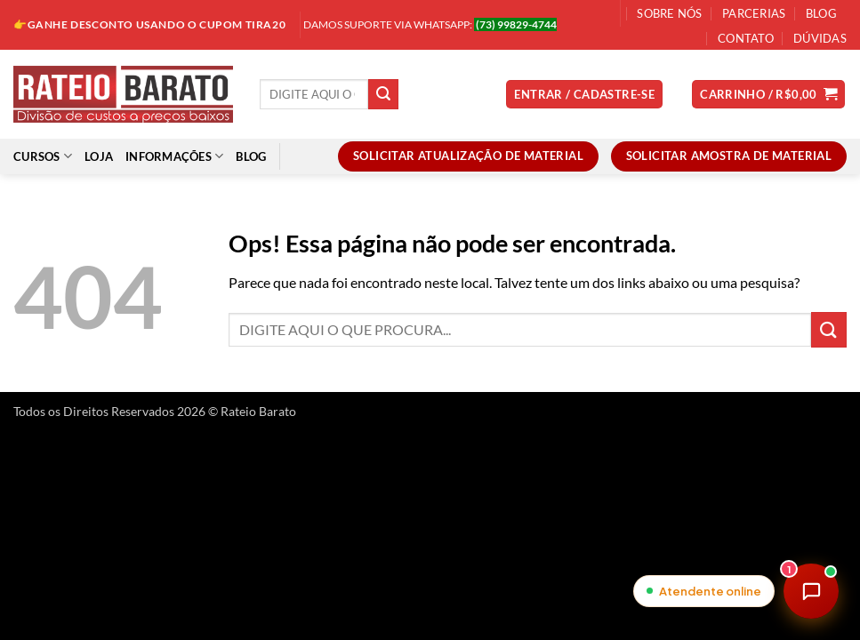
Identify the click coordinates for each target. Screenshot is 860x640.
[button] (584, 94)
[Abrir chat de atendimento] (811, 591)
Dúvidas (820, 38)
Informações (174, 156)
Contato (746, 38)
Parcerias (753, 13)
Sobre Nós (669, 13)
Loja (98, 156)
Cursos (42, 156)
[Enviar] (383, 94)
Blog (821, 13)
